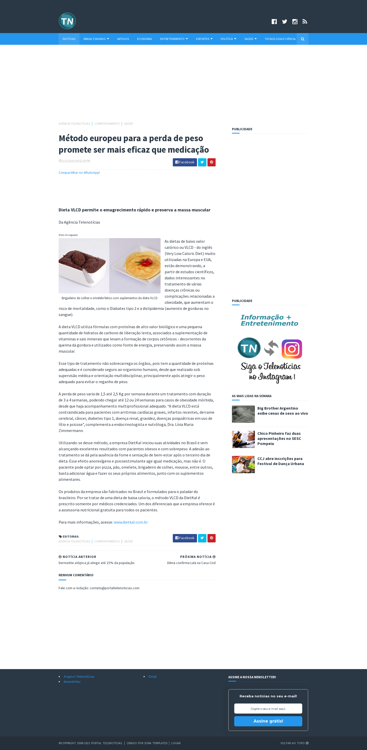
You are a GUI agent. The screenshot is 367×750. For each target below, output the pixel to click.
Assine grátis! (268, 721)
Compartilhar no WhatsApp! (79, 172)
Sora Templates (155, 743)
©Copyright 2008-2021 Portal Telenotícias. (91, 743)
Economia (144, 39)
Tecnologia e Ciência (280, 39)
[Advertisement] (183, 85)
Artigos (123, 39)
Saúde (250, 39)
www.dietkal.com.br (131, 522)
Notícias (69, 39)
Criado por (135, 743)
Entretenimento (174, 39)
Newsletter (72, 681)
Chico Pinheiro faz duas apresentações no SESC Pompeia (279, 438)
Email (152, 676)
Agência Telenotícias (74, 123)
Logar (175, 743)
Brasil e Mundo (96, 39)
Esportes (204, 39)
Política (228, 39)
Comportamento (107, 123)
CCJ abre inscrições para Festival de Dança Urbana (280, 461)
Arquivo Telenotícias (79, 676)
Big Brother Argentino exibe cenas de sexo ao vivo (282, 411)
